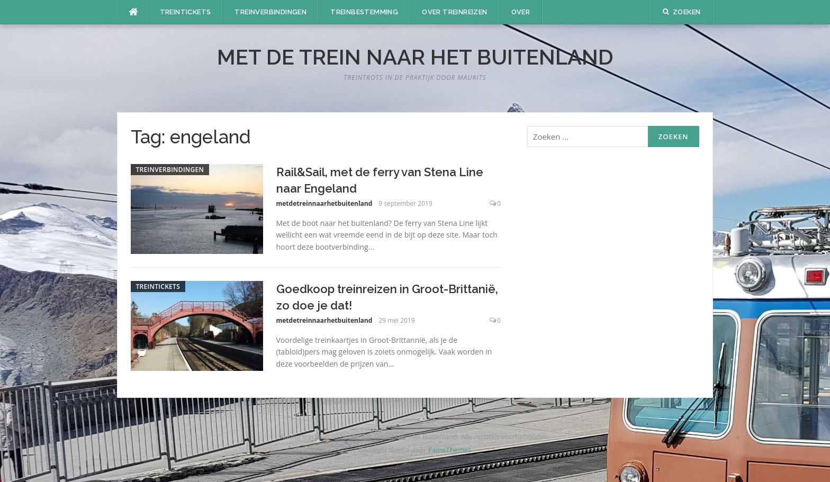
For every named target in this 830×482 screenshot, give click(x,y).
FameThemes (449, 449)
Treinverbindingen (270, 12)
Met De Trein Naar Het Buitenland (415, 56)
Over (520, 12)
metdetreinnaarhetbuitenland (324, 203)
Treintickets (185, 12)
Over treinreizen (454, 12)
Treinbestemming (364, 12)
